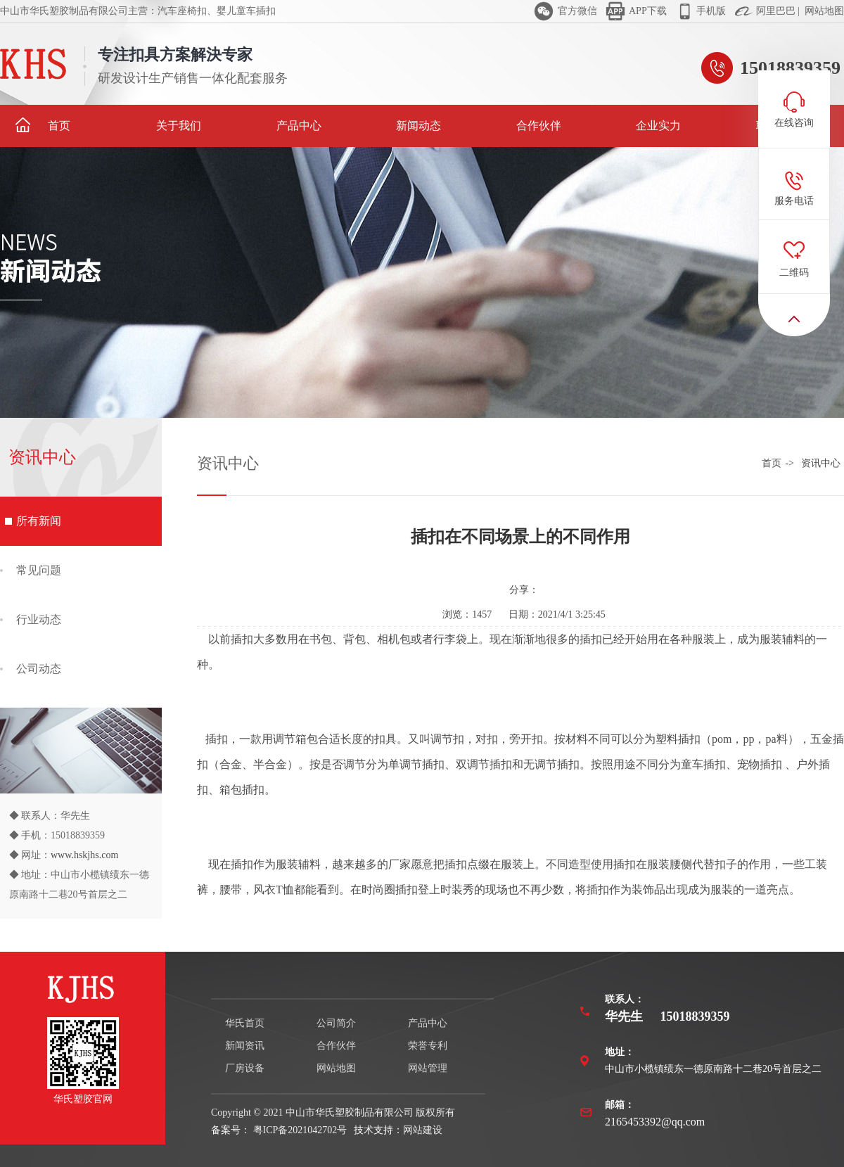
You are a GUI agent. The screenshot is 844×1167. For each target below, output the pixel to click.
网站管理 (427, 1068)
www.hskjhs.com (84, 855)
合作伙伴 (538, 126)
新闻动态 (418, 126)
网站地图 (824, 11)
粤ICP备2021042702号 (298, 1130)
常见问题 (38, 570)
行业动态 (38, 619)
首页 (42, 124)
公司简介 (336, 1023)
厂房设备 (244, 1068)
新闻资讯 (244, 1045)
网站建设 (422, 1130)
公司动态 (38, 669)
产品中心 (298, 126)
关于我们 (178, 126)
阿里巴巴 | (776, 11)
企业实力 (658, 126)
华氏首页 (244, 1023)
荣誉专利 (427, 1045)
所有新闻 (38, 521)
